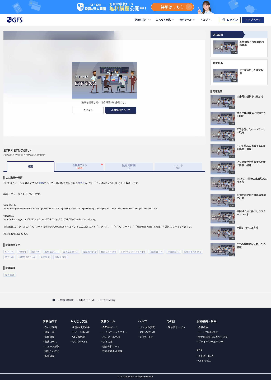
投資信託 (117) (51, 252)
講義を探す (143, 20)
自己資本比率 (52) (192, 252)
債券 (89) (35, 252)
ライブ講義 (51, 327)
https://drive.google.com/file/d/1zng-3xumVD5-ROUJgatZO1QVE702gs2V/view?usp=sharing (49, 219)
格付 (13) (9, 257)
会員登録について (120, 110)
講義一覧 (50, 332)
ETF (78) (9, 252)
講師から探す (52, 351)
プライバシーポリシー (210, 341)
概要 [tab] (30, 166)
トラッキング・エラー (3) (133, 252)
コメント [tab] (178, 166)
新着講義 (50, 355)
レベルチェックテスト (114, 332)
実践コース (51, 341)
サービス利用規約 (208, 332)
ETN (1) (22, 252)
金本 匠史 (9, 275)
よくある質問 (147, 327)
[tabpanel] (104, 224)
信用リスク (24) (108, 252)
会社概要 (203, 327)
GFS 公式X (204, 360)
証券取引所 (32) (70, 252)
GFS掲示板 (78, 336)
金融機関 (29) (89, 252)
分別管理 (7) (173, 252)
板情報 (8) (45, 257)
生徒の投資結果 (81, 327)
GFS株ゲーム (110, 327)
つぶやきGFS (79, 341)
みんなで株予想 (111, 336)
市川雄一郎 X (205, 355)
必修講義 (50, 336)
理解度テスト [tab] (80, 166)
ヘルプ (206, 20)
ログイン (88, 110)
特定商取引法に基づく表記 (213, 336)
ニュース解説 (52, 346)
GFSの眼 (107, 341)
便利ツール (188, 20)
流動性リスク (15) (27, 257)
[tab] (129, 167)
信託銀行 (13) (156, 252)
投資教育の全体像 (112, 351)
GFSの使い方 (147, 332)
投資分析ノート (111, 346)
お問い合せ (146, 336)
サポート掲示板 (81, 332)
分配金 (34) (60, 257)
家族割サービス (177, 327)
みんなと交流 (165, 20)
